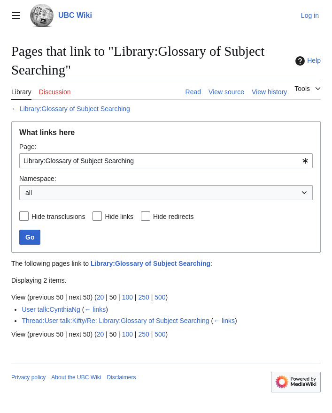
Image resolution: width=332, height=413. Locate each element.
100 (127, 297)
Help (307, 61)
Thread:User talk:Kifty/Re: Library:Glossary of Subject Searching (115, 320)
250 (143, 297)
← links (95, 309)
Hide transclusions (58, 216)
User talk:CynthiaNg (51, 309)
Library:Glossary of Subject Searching (75, 109)
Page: (28, 146)
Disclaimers (121, 377)
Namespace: (37, 178)
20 (100, 297)
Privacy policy (28, 377)
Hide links (119, 216)
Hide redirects (173, 216)
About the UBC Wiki (76, 377)
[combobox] (166, 160)
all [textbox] (28, 192)
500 (159, 297)
